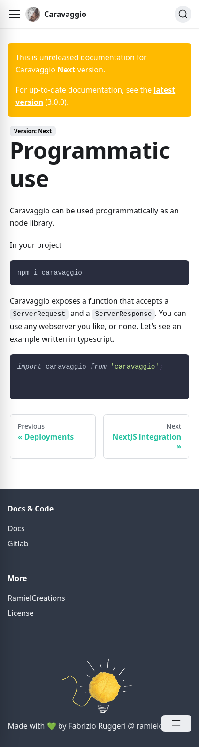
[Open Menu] (176, 723)
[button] (15, 14)
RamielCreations (36, 598)
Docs (16, 528)
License (21, 613)
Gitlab (18, 543)
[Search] (183, 14)
